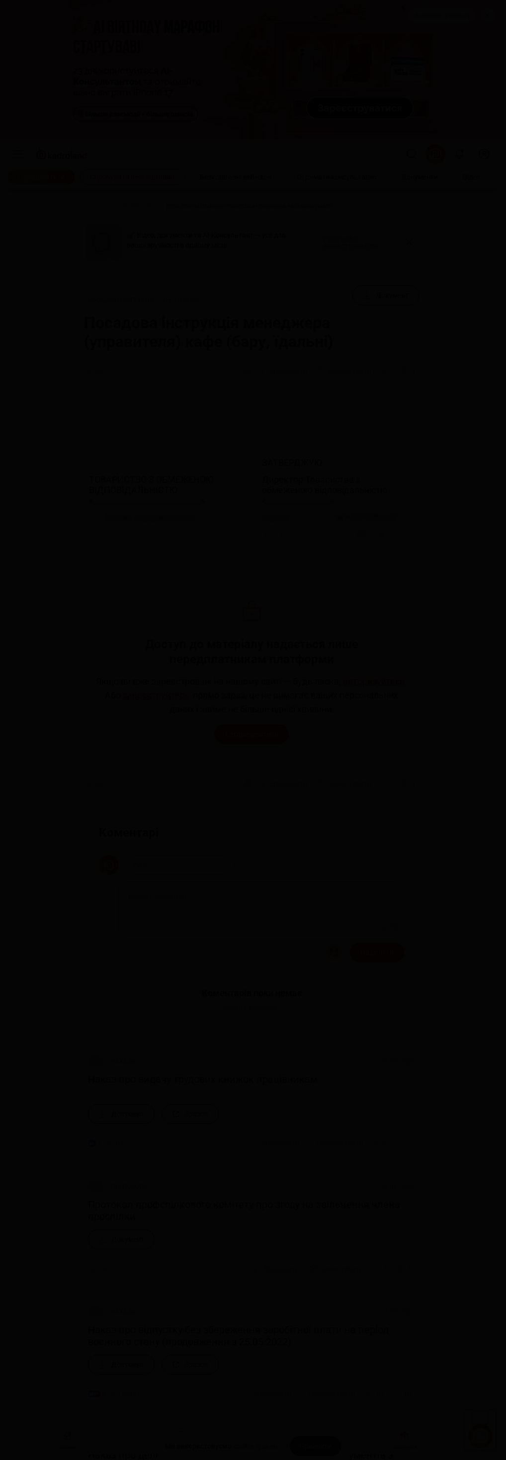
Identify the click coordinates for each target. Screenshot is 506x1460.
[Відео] (471, 177)
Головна (67, 1439)
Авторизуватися (251, 734)
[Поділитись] (386, 370)
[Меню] (18, 154)
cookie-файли (255, 1446)
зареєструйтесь (156, 695)
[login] (484, 154)
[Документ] (385, 295)
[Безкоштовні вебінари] (236, 177)
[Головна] (96, 206)
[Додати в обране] (408, 370)
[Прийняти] (315, 1446)
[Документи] (419, 177)
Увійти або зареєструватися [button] (351, 242)
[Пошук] (412, 154)
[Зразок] (190, 1114)
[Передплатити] (41, 177)
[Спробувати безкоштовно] (132, 177)
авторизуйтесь (374, 681)
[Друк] (247, 371)
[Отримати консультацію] (336, 177)
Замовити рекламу (442, 15)
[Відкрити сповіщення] (459, 154)
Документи (405, 1439)
